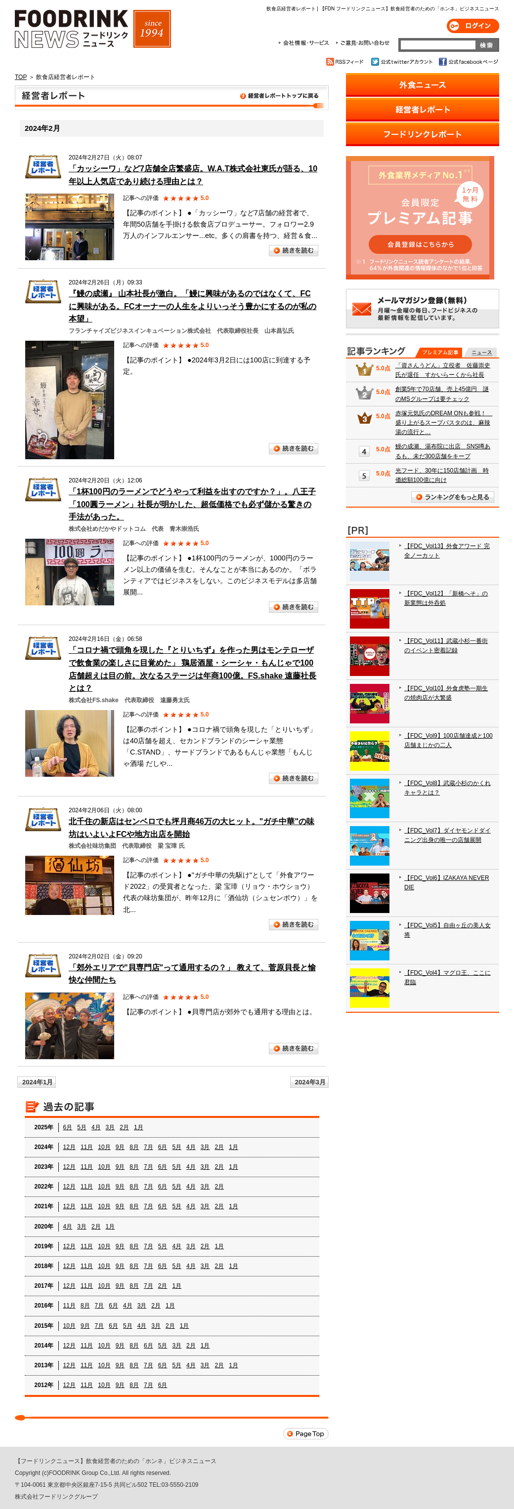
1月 (138, 1127)
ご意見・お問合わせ (362, 43)
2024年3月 (310, 1082)
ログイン (473, 26)
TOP (21, 77)
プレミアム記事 (438, 352)
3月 (110, 1127)
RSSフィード (346, 62)
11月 (87, 1147)
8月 (134, 1147)
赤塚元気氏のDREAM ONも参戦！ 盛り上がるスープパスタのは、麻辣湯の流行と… (444, 423)
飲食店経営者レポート (172, 97)
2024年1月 (37, 1082)
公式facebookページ (467, 62)
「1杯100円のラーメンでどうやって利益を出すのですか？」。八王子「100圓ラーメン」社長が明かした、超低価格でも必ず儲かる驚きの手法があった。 (192, 504)
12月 (69, 1147)
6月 (68, 1127)
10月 (104, 1147)
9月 (120, 1147)
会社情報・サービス (305, 43)
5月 (81, 1127)
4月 (96, 1127)
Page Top (306, 1433)
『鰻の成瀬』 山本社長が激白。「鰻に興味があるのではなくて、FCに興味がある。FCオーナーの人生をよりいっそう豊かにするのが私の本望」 (192, 306)
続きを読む (293, 250)
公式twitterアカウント (402, 62)
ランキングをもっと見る (452, 497)
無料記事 (480, 352)
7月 (148, 1147)
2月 (124, 1127)
